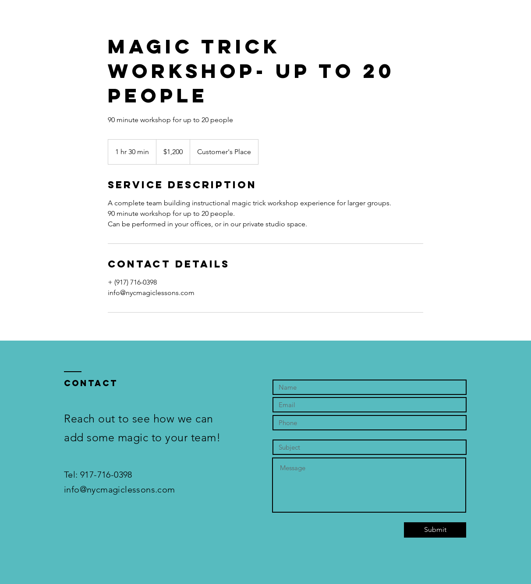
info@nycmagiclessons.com (119, 489)
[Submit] (435, 530)
